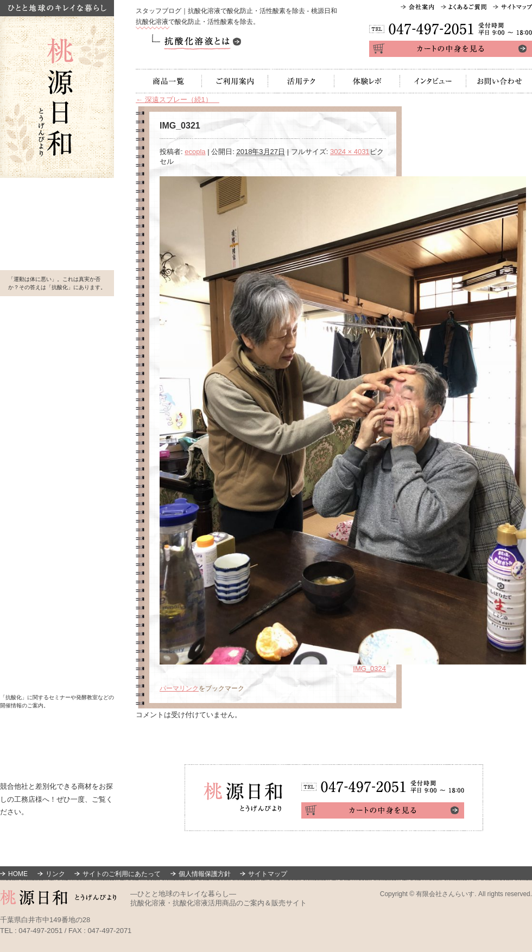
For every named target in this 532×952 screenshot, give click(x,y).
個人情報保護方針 (205, 874)
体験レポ (367, 81)
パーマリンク (179, 688)
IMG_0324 (369, 669)
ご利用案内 (235, 81)
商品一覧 (169, 81)
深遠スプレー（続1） (177, 99)
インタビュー (433, 81)
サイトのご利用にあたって (122, 874)
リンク (55, 874)
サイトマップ (267, 874)
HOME (18, 874)
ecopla (195, 152)
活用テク (301, 81)
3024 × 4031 (350, 152)
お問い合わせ (499, 81)
